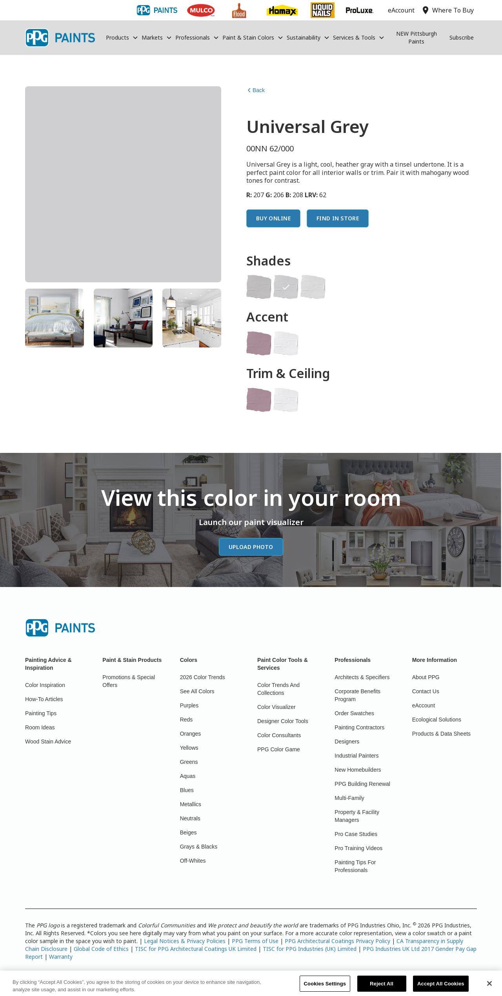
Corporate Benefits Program (357, 695)
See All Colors (197, 691)
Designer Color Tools (282, 721)
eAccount (423, 705)
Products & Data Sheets (441, 734)
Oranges (190, 734)
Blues (187, 790)
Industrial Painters (356, 755)
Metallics (190, 804)
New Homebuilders (358, 770)
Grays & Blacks (199, 846)
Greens (189, 762)
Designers (347, 741)
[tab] (54, 318)
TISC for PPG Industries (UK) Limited (309, 948)
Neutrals (190, 818)
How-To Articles (44, 699)
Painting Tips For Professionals (355, 866)
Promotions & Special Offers (128, 681)
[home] (60, 37)
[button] (122, 37)
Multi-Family (349, 798)
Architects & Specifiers (362, 677)
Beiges (188, 832)
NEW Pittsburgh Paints (416, 37)
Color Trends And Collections (278, 689)
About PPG (426, 677)
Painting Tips (40, 713)
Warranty (61, 956)
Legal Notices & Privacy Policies (185, 941)
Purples (189, 705)
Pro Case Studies (356, 834)
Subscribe (461, 37)
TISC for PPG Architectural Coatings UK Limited (195, 948)
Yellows (189, 748)
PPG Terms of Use (255, 941)
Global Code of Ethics (101, 948)
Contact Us (425, 691)
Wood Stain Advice (48, 741)
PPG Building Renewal (362, 784)
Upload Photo (251, 547)
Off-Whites (193, 861)
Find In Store (337, 218)
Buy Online (273, 218)
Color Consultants (279, 735)
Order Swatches (354, 713)
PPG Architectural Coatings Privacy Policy (337, 941)
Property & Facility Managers (357, 816)
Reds (186, 719)
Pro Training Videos (358, 848)
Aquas (188, 776)
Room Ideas (40, 727)
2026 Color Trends (202, 677)
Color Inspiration (45, 685)
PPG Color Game (278, 749)
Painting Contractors (359, 727)
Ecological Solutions (436, 719)
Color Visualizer (276, 707)
